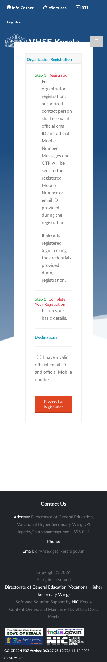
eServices (55, 7)
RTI (82, 7)
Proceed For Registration (53, 404)
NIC (75, 602)
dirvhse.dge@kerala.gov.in (59, 551)
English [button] (14, 22)
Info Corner (20, 7)
